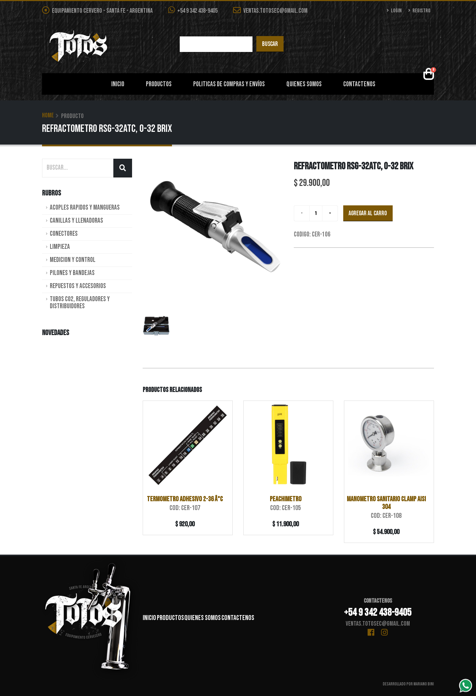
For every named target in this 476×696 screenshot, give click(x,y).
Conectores (64, 234)
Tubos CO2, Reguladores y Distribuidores (80, 302)
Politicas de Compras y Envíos (229, 84)
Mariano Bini (423, 684)
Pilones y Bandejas (72, 273)
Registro (419, 10)
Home (48, 115)
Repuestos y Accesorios (78, 286)
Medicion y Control (72, 260)
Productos (159, 84)
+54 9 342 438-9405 (193, 10)
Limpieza (60, 247)
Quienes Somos (304, 84)
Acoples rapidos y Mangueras (85, 208)
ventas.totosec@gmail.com (270, 10)
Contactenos (359, 84)
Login (394, 10)
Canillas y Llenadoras (76, 221)
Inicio (117, 84)
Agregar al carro (368, 213)
